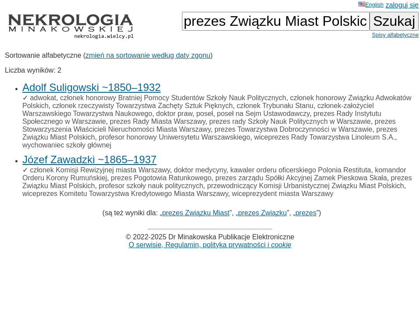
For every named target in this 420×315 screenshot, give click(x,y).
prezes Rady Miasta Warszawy (158, 121)
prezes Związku (262, 213)
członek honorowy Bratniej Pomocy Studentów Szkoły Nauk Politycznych (173, 98)
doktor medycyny (200, 170)
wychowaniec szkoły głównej (66, 145)
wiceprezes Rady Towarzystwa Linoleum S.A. (324, 137)
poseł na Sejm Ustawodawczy (263, 113)
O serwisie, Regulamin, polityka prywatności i (210, 244)
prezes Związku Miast (196, 213)
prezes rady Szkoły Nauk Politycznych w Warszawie (289, 121)
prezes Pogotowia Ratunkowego (161, 178)
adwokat (43, 98)
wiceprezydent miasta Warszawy (282, 193)
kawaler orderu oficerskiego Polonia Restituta (300, 170)
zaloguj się (402, 5)
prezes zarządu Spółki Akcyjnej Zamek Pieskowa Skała (301, 178)
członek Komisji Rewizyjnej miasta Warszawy (100, 170)
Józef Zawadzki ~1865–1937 (89, 159)
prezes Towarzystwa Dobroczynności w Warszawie (293, 129)
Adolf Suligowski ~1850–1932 (91, 87)
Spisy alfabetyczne (395, 35)
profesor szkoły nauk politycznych (151, 185)
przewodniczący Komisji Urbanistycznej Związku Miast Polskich (305, 185)
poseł (204, 113)
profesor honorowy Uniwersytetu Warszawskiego (174, 137)
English (371, 4)
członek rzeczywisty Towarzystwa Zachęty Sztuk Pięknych (142, 105)
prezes (306, 213)
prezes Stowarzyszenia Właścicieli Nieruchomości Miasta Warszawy (209, 125)
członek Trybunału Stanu (275, 105)
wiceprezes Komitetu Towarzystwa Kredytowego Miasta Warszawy (125, 193)
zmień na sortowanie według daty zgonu (147, 55)
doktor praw (174, 113)
